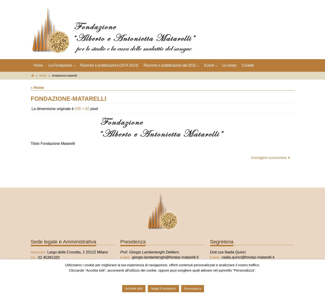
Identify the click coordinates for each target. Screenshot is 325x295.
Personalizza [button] (192, 288)
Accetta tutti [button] (133, 288)
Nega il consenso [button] (163, 288)
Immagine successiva (271, 158)
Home (42, 75)
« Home (37, 88)
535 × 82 (82, 109)
